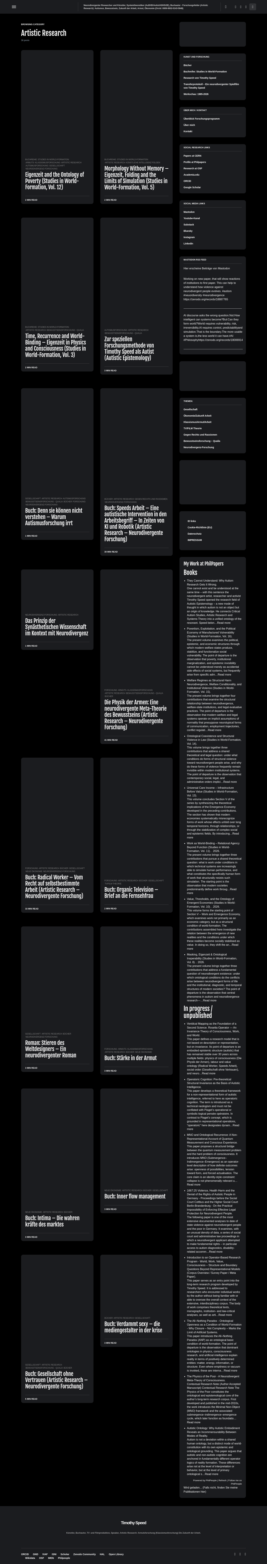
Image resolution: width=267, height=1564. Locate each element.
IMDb (51, 1558)
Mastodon (189, 212)
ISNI (54, 1554)
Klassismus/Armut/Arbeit (197, 422)
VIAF (45, 1554)
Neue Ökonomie (34, 871)
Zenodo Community (84, 1554)
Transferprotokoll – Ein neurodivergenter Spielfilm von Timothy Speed (211, 86)
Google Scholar (192, 187)
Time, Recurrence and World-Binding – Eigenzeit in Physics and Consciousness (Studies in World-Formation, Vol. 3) (55, 345)
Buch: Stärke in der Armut (130, 1058)
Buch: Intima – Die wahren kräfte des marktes (52, 1221)
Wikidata (30, 1558)
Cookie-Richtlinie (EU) (200, 527)
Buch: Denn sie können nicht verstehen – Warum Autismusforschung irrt (53, 517)
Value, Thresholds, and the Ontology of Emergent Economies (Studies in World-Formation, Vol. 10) (211, 903)
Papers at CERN (192, 155)
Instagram (189, 237)
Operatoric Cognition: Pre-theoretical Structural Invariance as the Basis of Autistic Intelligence (213, 1083)
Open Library (116, 1554)
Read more (224, 622)
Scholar (64, 1554)
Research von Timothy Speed (200, 78)
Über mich (189, 125)
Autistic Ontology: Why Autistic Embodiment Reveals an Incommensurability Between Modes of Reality (213, 1432)
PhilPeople (211, 1480)
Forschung (79, 501)
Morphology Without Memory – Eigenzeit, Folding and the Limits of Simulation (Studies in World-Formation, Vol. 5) (136, 178)
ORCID (187, 181)
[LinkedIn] (246, 7)
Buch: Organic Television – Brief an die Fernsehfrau (131, 892)
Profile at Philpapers (195, 162)
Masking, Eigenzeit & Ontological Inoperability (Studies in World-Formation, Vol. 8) (212, 958)
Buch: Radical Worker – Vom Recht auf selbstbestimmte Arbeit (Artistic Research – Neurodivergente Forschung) (54, 886)
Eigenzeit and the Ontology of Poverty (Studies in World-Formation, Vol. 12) (54, 181)
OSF (41, 1558)
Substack (189, 224)
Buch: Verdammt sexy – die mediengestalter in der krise (133, 1327)
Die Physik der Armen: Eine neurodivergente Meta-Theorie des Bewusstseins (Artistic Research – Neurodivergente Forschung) (135, 715)
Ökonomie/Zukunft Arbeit (197, 415)
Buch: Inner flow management (135, 1196)
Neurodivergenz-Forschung (41, 169)
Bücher (68, 501)
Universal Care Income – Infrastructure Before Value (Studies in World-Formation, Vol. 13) (212, 791)
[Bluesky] (235, 7)
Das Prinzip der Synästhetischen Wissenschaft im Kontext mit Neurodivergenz (56, 627)
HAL (102, 1554)
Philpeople (64, 1558)
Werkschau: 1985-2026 (196, 94)
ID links (192, 521)
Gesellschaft (57, 165)
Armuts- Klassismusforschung (43, 162)
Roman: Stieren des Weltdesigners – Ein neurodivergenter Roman (50, 1049)
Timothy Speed (133, 1522)
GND (35, 1554)
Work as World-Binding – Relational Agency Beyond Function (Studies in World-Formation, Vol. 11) (213, 847)
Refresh (222, 1480)
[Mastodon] (240, 7)
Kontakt (188, 131)
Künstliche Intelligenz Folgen (143, 162)
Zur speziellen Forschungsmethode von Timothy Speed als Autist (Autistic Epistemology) (129, 348)
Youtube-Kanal (192, 218)
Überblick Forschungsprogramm (202, 118)
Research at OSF (193, 168)
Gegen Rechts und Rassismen (151, 499)
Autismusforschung (37, 165)
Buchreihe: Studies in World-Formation (47, 159)
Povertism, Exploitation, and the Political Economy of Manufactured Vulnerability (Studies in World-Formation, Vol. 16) (211, 632)
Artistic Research (71, 162)
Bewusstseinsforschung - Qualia (65, 330)
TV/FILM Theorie (113, 884)
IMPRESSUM (195, 540)
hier (203, 1491)
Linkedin (188, 243)
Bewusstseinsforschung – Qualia (202, 441)
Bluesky (188, 231)
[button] (14, 7)
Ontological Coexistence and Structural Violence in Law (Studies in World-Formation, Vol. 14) (214, 740)
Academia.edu (191, 174)
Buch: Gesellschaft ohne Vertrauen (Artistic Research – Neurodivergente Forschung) (56, 1380)
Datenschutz (194, 533)
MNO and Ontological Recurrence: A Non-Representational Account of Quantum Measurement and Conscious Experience (212, 1138)
